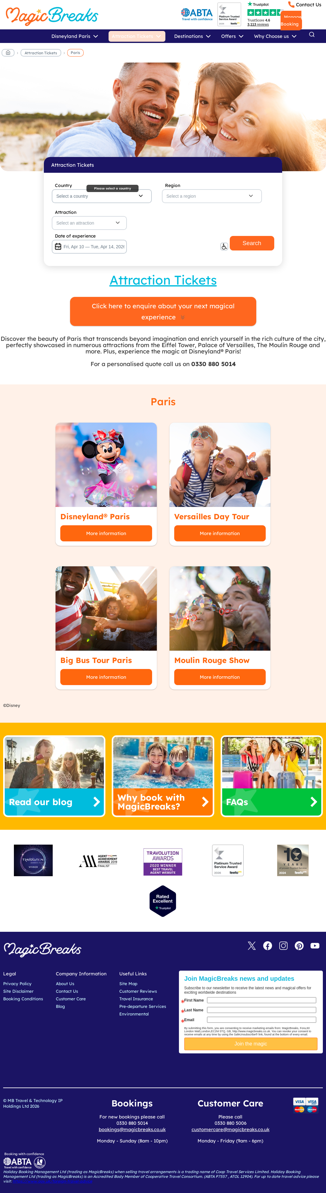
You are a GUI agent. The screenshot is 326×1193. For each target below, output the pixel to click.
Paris (75, 52)
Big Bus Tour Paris (96, 660)
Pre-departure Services (142, 1006)
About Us (65, 983)
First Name (194, 1000)
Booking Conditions (23, 998)
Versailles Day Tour (211, 516)
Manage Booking (291, 20)
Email (189, 1020)
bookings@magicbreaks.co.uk (132, 1129)
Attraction (65, 212)
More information (106, 533)
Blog (60, 1006)
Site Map (128, 983)
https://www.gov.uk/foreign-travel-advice (52, 1181)
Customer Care (71, 998)
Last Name (194, 1010)
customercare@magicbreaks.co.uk (231, 1129)
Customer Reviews (138, 991)
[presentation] (256, 1069)
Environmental (134, 1013)
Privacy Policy (17, 983)
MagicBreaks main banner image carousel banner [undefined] (163, 117)
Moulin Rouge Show (212, 660)
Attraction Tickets (41, 53)
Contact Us (308, 5)
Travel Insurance (136, 998)
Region (172, 185)
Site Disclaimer (18, 991)
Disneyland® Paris (95, 516)
